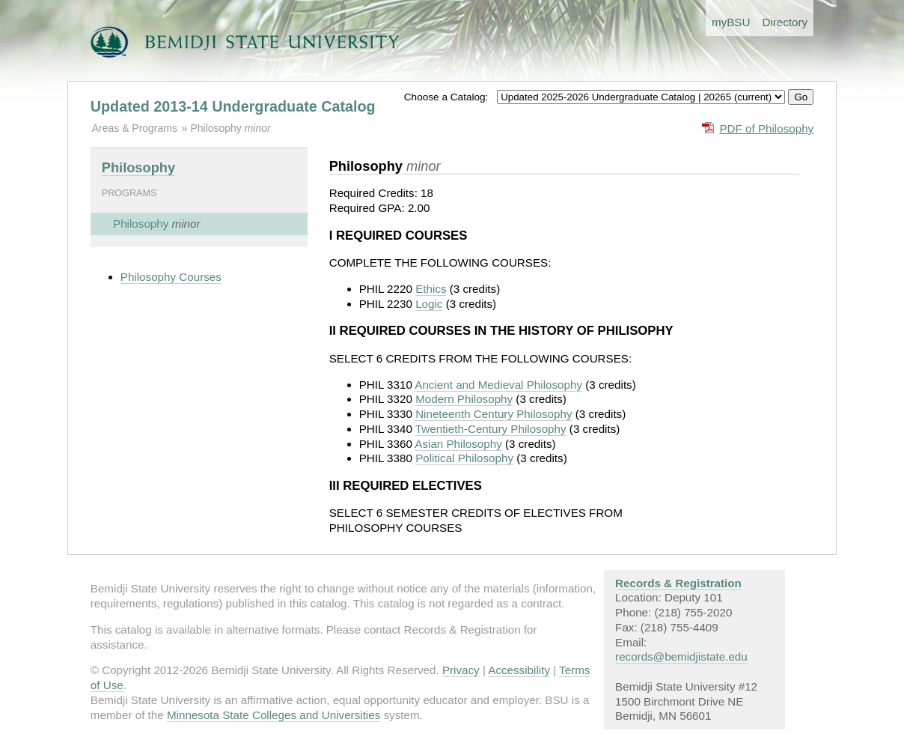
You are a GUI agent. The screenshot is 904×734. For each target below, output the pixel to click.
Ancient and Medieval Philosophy (498, 384)
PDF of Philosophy (766, 128)
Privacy (461, 670)
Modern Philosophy (464, 398)
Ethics (430, 288)
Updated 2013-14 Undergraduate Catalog (233, 106)
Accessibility (519, 670)
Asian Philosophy (458, 443)
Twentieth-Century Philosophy (490, 428)
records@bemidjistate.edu (681, 656)
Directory (784, 22)
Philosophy (217, 128)
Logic (428, 303)
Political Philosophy (464, 458)
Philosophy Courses (171, 276)
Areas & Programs (134, 128)
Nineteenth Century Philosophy (493, 413)
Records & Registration (678, 583)
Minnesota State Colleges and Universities (273, 715)
